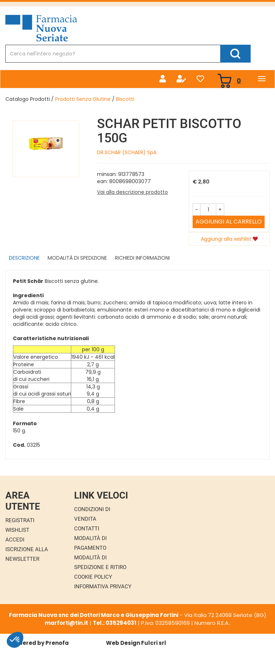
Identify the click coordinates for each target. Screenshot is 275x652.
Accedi (14, 539)
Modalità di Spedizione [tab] (77, 257)
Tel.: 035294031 (114, 623)
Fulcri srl (153, 643)
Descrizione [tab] (24, 257)
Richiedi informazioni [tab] (142, 257)
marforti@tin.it (66, 623)
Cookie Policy (93, 577)
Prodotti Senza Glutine (83, 99)
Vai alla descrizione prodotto (132, 192)
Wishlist (17, 530)
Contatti (86, 528)
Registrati (19, 520)
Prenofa (57, 643)
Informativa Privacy (102, 586)
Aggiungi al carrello (229, 221)
